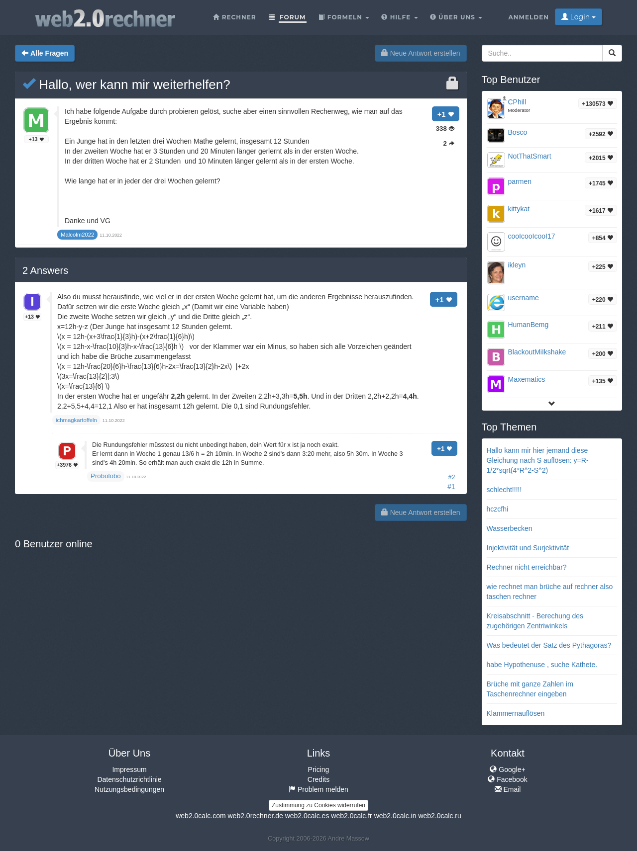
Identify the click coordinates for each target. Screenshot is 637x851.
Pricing (318, 769)
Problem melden (318, 789)
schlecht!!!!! (504, 490)
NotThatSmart (529, 156)
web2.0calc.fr (351, 816)
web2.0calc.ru (439, 816)
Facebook (507, 779)
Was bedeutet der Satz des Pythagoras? (549, 645)
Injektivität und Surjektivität (528, 548)
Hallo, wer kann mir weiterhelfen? (126, 84)
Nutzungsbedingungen (129, 789)
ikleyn (517, 265)
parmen (519, 181)
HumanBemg (528, 325)
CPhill (517, 102)
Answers (45, 270)
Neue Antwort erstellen (420, 53)
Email (508, 789)
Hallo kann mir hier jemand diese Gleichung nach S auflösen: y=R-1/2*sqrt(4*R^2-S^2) (538, 460)
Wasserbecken (509, 528)
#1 (451, 487)
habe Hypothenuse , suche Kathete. (542, 665)
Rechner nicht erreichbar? (527, 567)
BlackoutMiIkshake (537, 352)
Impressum (129, 769)
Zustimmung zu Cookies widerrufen (318, 805)
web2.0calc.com (200, 816)
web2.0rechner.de (255, 816)
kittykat (519, 209)
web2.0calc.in (395, 816)
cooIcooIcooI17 (531, 236)
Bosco (518, 132)
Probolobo (106, 476)
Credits (318, 779)
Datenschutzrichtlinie (129, 779)
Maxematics (526, 379)
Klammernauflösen (516, 713)
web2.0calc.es (307, 816)
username (523, 298)
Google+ (507, 769)
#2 (451, 477)
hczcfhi (498, 509)
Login (578, 16)
